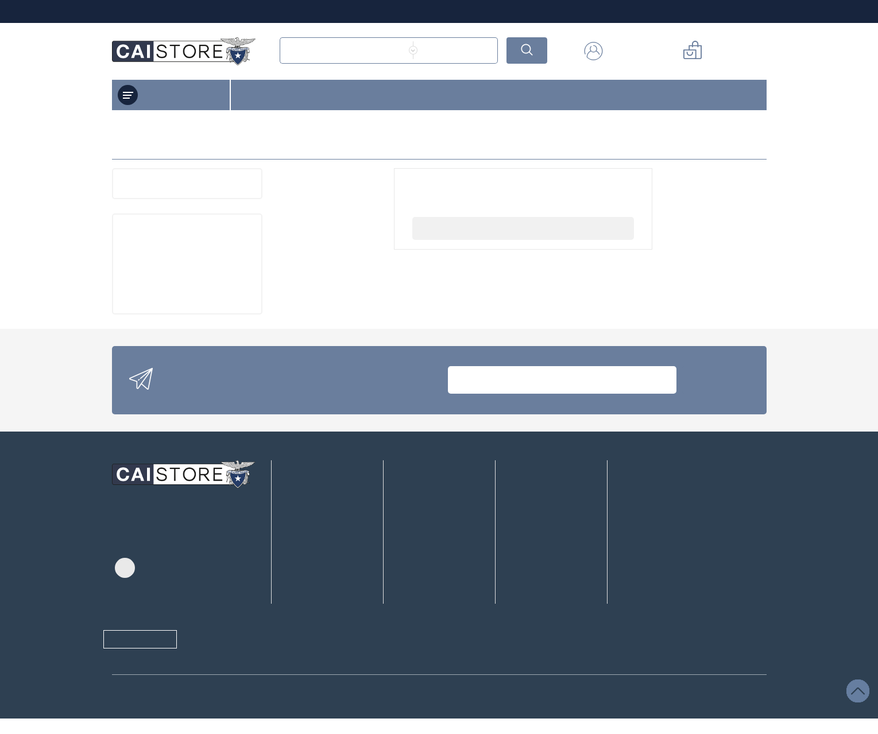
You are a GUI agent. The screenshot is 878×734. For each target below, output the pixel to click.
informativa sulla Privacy (306, 672)
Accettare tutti (579, 714)
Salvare (511, 714)
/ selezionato (294, 714)
